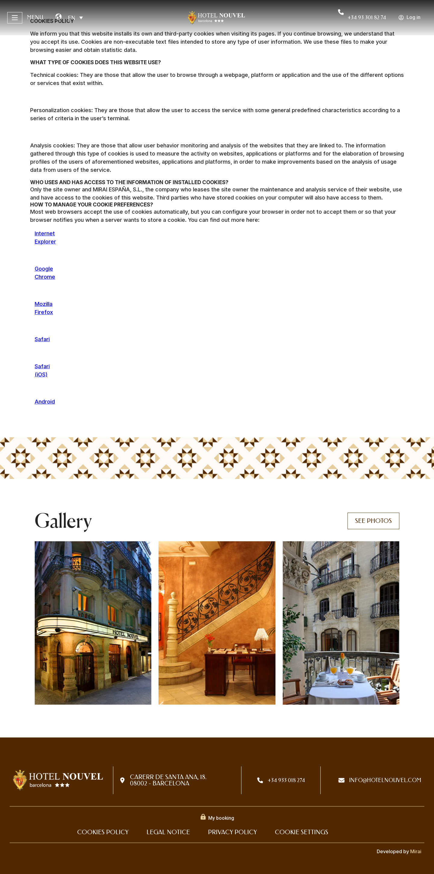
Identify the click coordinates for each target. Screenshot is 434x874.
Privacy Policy (232, 832)
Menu (35, 17)
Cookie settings (301, 832)
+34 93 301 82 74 (367, 17)
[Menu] (14, 17)
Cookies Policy (102, 832)
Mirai (415, 851)
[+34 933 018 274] (260, 780)
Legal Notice (168, 832)
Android (45, 401)
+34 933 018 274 (286, 780)
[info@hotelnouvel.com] (341, 780)
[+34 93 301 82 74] (341, 12)
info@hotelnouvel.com (385, 780)
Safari (42, 339)
